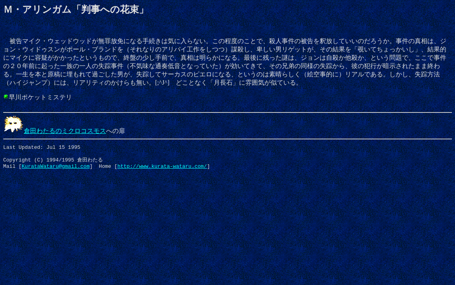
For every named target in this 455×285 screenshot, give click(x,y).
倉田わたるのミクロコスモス (54, 130)
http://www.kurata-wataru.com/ (162, 169)
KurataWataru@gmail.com (56, 169)
